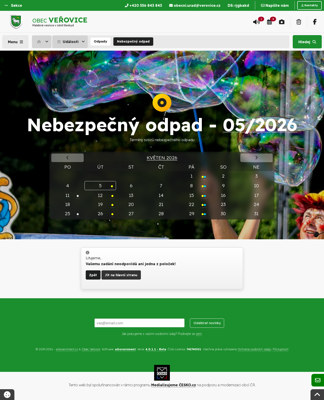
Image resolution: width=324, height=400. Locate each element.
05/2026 (260, 124)
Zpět (93, 275)
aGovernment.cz (67, 349)
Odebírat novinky (207, 323)
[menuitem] (42, 41)
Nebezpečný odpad (133, 41)
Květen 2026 (162, 157)
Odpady (100, 41)
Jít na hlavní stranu (121, 275)
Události (67, 41)
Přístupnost (280, 349)
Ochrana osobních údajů (254, 349)
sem (199, 334)
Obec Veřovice (91, 349)
